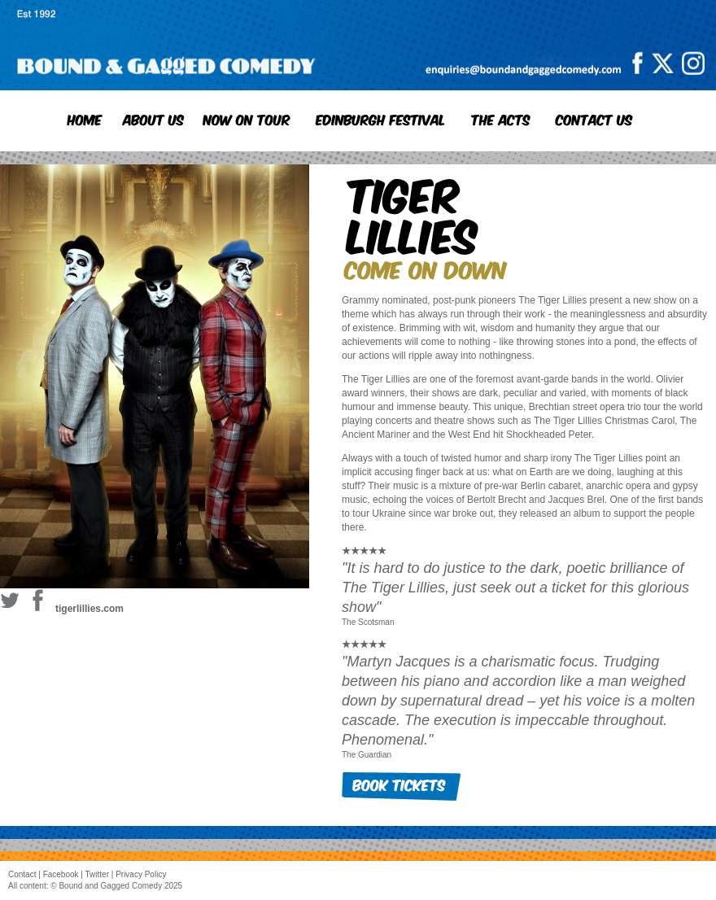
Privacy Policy (141, 874)
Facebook (61, 874)
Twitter (97, 874)
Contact (22, 874)
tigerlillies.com (89, 608)
